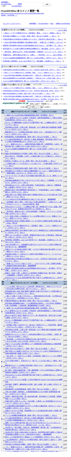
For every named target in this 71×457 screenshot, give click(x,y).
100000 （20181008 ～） (9, 15)
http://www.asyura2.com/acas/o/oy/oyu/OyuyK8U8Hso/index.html (22, 13)
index (52, 23)
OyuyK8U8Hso (6, 4)
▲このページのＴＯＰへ (12, 23)
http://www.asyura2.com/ (35, 101)
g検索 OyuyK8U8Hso (63, 23)
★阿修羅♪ (4, 2)
